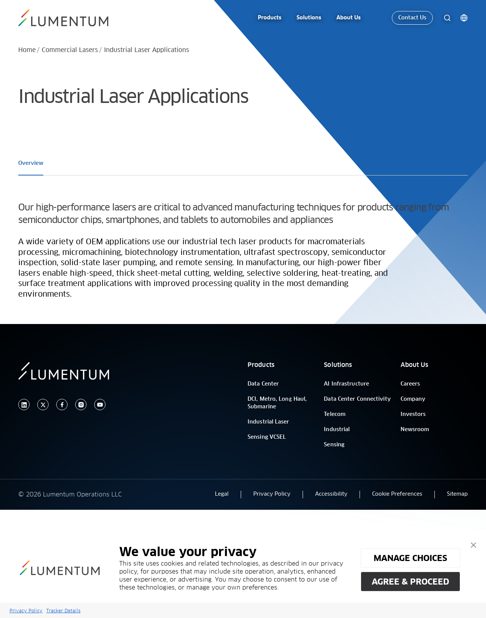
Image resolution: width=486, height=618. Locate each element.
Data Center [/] (263, 384)
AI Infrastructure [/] (346, 384)
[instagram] (81, 405)
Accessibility (331, 494)
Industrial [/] (337, 429)
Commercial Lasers (70, 50)
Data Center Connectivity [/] (357, 399)
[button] (473, 545)
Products (261, 365)
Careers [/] (410, 384)
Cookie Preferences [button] (397, 494)
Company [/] (413, 399)
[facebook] (62, 405)
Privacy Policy (26, 610)
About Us (415, 365)
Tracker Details (63, 610)
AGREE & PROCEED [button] (410, 581)
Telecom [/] (335, 414)
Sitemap (457, 494)
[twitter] (43, 405)
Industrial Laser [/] (268, 422)
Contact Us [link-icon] (412, 16)
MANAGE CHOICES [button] (410, 558)
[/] (67, 16)
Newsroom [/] (415, 429)
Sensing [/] (334, 444)
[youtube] (100, 405)
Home (27, 50)
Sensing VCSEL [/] (267, 437)
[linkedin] (24, 405)
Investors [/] (413, 414)
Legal (222, 494)
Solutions (338, 365)
